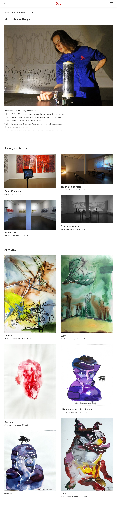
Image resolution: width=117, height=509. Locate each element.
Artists (7, 12)
